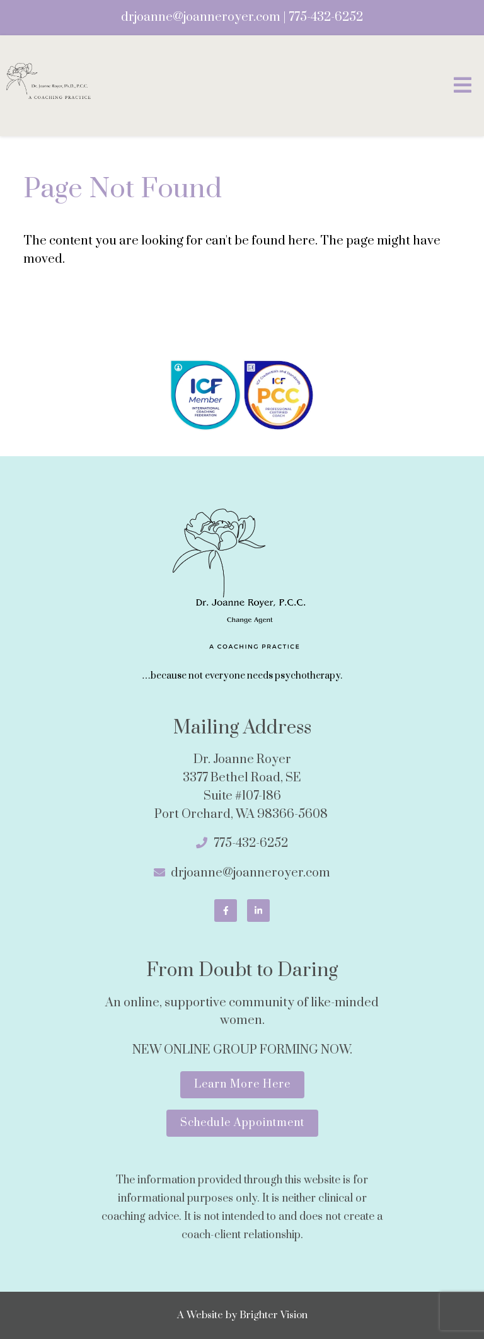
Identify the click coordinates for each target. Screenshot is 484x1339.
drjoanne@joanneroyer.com (200, 17)
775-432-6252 (326, 17)
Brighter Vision (273, 1315)
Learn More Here (242, 1084)
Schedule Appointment (242, 1123)
